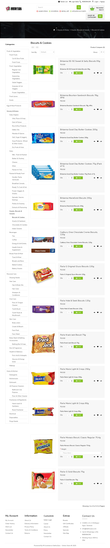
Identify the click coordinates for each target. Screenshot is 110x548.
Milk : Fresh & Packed (19, 155)
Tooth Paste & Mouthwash (17, 314)
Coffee (14, 240)
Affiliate (65, 527)
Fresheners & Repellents (17, 400)
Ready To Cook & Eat (19, 187)
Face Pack (15, 330)
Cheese (14, 162)
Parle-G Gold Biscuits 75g (72, 471)
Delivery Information (31, 524)
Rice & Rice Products (19, 126)
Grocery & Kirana (63, 30)
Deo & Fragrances (15, 348)
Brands (65, 520)
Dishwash (12, 382)
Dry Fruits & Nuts (18, 147)
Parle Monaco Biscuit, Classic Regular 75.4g (80, 437)
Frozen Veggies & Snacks (18, 192)
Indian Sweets (17, 229)
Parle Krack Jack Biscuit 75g (73, 335)
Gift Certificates (68, 524)
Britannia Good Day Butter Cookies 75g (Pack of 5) (81, 165)
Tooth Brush (16, 309)
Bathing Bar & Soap (19, 344)
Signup (102, 2)
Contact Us (9, 533)
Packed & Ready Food (16, 173)
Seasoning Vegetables (16, 77)
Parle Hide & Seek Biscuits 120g (75, 300)
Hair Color (15, 289)
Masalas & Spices (18, 133)
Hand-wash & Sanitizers (17, 405)
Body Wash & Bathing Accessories (16, 339)
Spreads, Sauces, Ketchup (18, 198)
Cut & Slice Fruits (18, 58)
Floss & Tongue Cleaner (17, 304)
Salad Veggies (17, 82)
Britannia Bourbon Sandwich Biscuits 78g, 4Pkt (79, 96)
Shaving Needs (14, 278)
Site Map (66, 533)
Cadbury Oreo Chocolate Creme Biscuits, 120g (79, 233)
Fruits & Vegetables (13, 51)
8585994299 (86, 2)
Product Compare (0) (98, 47)
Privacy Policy (29, 527)
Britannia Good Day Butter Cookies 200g (79, 129)
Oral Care (12, 299)
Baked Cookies (17, 265)
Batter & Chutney (18, 158)
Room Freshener (17, 410)
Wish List (8, 527)
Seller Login (48, 520)
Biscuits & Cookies (98, 30)
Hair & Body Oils (17, 285)
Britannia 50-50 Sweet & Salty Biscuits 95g (80, 61)
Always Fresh (43, 11)
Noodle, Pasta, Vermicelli (17, 178)
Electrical (12, 414)
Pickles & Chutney (18, 204)
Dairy (11, 151)
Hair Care (12, 281)
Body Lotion (16, 323)
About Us (28, 520)
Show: (95, 52)
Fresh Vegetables (15, 66)
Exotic (11, 100)
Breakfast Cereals (18, 183)
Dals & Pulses (17, 122)
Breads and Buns (18, 261)
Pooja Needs (13, 421)
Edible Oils (15, 130)
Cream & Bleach (17, 327)
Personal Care (11, 274)
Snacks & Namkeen (18, 221)
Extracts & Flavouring (19, 207)
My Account (9, 520)
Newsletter (9, 530)
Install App (65, 11)
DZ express (54, 11)
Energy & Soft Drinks (19, 244)
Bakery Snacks (17, 269)
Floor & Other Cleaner (19, 396)
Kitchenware (13, 379)
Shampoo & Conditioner (16, 294)
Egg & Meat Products (14, 106)
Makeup (12, 366)
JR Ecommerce (47, 546)
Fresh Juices (13, 96)
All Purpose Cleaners (16, 386)
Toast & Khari (16, 257)
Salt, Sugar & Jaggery (19, 137)
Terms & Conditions (31, 530)
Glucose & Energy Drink (18, 360)
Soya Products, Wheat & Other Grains (20, 142)
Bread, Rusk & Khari (16, 254)
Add (79, 73)
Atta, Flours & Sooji (18, 118)
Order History (10, 524)
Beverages (13, 232)
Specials (66, 530)
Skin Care (12, 319)
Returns (27, 533)
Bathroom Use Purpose (17, 391)
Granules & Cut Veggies (17, 87)
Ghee (14, 166)
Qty (61, 73)
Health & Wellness (15, 352)
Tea (13, 236)
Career (46, 524)
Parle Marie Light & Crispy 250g (75, 369)
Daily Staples (14, 115)
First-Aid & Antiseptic (19, 355)
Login (96, 2)
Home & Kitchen (12, 371)
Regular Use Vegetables (16, 71)
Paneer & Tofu (17, 170)
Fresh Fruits (13, 55)
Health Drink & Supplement (17, 248)
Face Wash (16, 334)
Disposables (13, 417)
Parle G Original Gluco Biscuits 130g (77, 266)
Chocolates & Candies (19, 225)
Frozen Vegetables (18, 92)
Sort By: (34, 52)
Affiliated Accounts (79, 11)
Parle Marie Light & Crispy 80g (74, 403)
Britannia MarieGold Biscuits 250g (76, 198)
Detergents (13, 375)
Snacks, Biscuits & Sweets (80, 30)
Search (79, 7)
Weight (63, 449)
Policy (46, 530)
